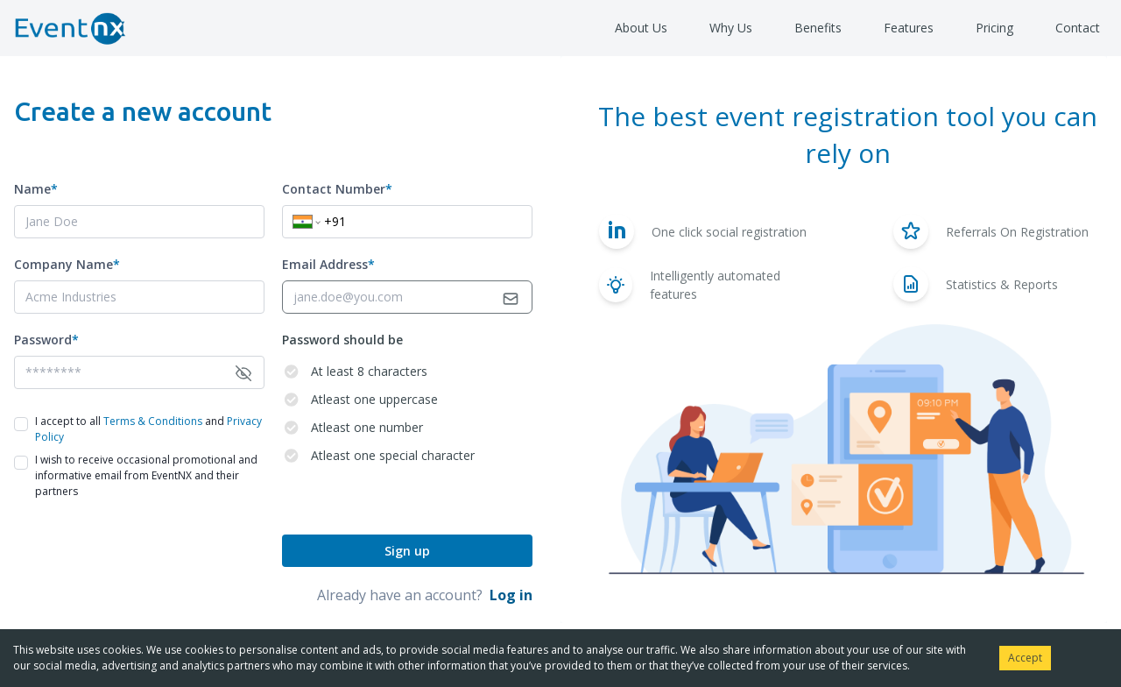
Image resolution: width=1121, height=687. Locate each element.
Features (909, 27)
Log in (511, 595)
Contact (1077, 27)
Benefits (818, 27)
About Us (641, 27)
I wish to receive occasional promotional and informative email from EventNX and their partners (146, 475)
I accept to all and (148, 429)
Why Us (730, 27)
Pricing (994, 27)
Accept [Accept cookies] (1025, 657)
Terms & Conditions (152, 421)
